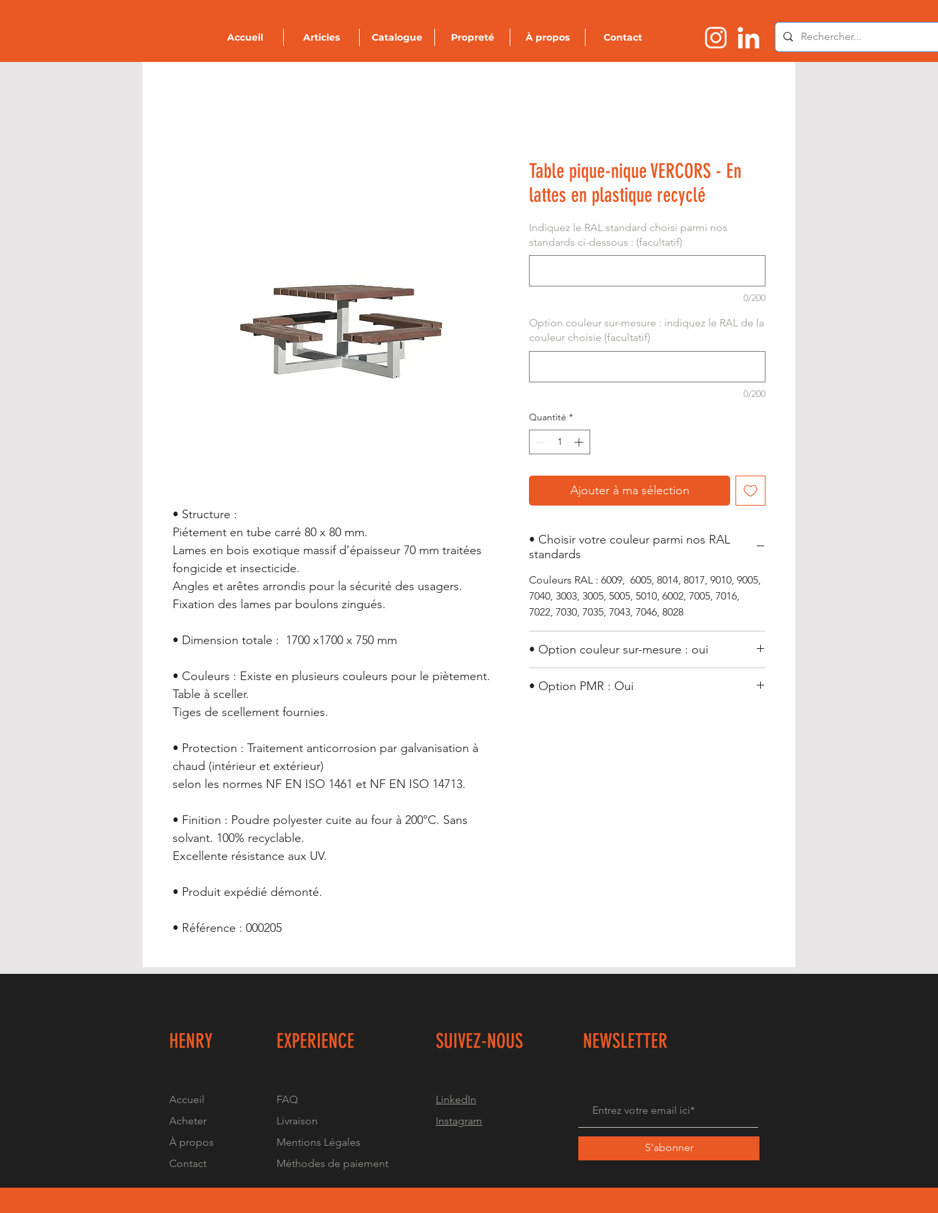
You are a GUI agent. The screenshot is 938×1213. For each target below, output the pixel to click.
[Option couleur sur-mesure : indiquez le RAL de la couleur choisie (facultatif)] (647, 366)
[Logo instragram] (716, 38)
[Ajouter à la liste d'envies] (750, 491)
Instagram (459, 1120)
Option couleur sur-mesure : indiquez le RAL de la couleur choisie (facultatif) (646, 330)
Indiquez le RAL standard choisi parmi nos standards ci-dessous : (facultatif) (628, 234)
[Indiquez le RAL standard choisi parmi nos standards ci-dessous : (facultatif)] (647, 270)
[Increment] (580, 442)
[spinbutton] (560, 442)
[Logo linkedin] (748, 38)
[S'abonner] (668, 1148)
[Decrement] (539, 442)
